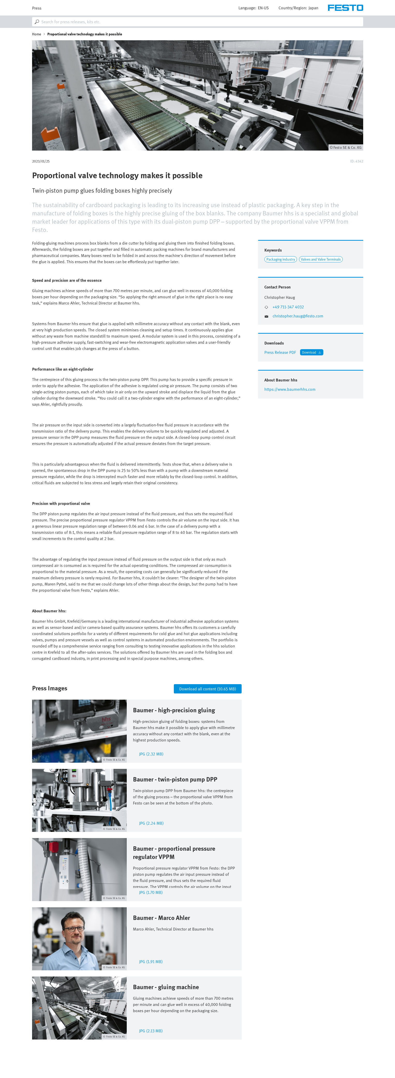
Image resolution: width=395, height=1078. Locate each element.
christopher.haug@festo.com (298, 316)
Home (36, 34)
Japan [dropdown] (313, 7)
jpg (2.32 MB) (151, 753)
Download (309, 352)
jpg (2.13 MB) (151, 1030)
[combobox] (197, 21)
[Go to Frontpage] (345, 7)
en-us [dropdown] (263, 7)
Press (36, 8)
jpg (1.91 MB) (151, 961)
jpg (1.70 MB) (151, 892)
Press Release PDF (280, 352)
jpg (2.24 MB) (151, 822)
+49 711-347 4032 (288, 306)
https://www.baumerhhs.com (290, 389)
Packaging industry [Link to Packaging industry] (280, 259)
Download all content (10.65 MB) (207, 689)
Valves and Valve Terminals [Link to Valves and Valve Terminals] (321, 259)
